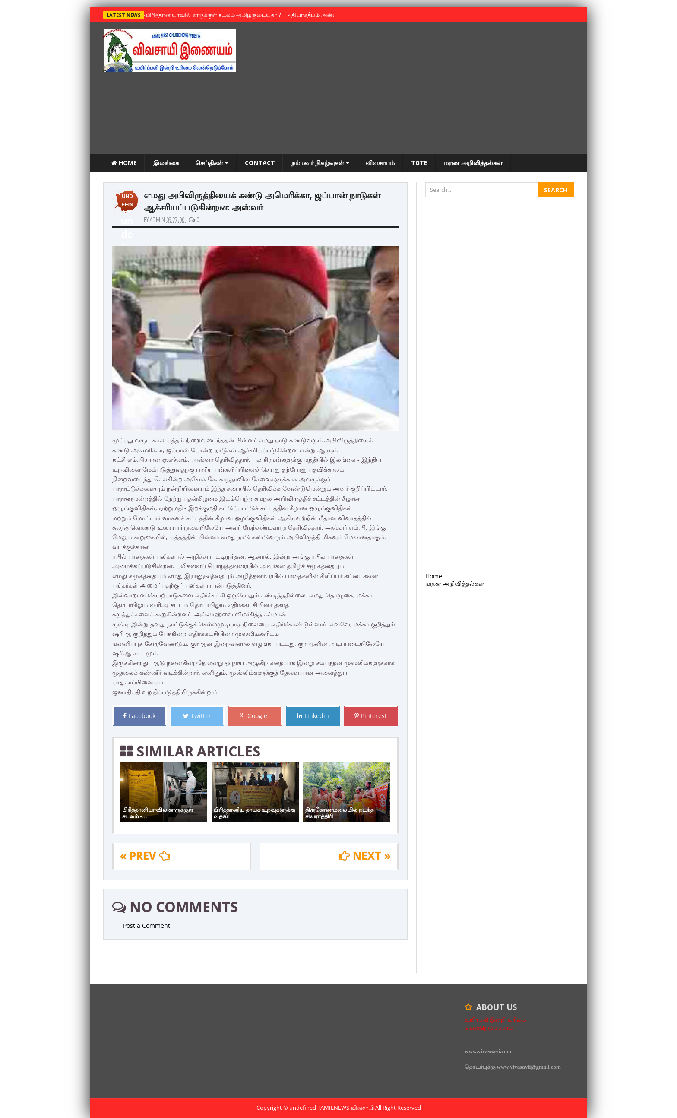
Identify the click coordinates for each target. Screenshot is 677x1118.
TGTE (419, 163)
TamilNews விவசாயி (346, 1108)
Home (124, 163)
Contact (260, 163)
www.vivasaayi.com (488, 1051)
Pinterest (370, 715)
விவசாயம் (380, 163)
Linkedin (313, 715)
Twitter (197, 715)
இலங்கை (166, 163)
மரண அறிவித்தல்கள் (473, 163)
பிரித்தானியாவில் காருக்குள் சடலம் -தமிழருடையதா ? (211, 15)
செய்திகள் (212, 163)
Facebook (139, 715)
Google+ (255, 715)
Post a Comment (146, 925)
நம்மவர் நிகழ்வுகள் (320, 163)
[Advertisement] (416, 89)
